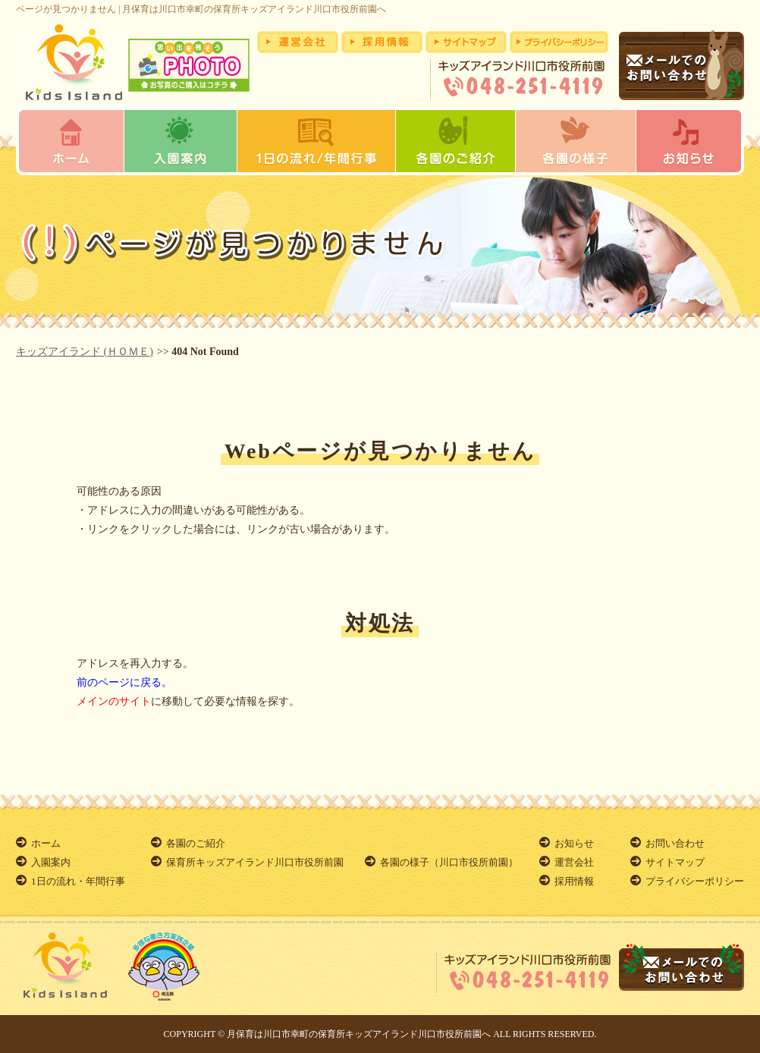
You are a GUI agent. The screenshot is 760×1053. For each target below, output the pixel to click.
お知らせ (574, 843)
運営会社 (574, 862)
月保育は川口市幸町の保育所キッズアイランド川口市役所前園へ (359, 1034)
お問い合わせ (675, 843)
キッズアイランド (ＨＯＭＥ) (84, 351)
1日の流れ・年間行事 (78, 881)
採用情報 (574, 881)
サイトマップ (675, 862)
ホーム (46, 843)
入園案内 (51, 862)
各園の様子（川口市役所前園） (449, 862)
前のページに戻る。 (124, 682)
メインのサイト (114, 701)
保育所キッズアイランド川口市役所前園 (255, 862)
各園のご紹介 (195, 843)
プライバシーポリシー (694, 881)
